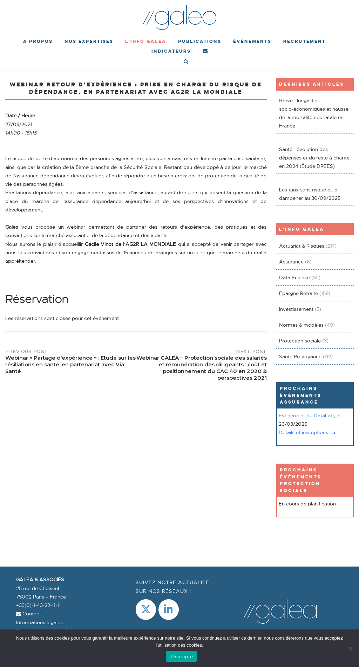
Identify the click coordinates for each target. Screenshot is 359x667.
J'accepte (181, 656)
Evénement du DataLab (306, 415)
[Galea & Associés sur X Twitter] (146, 609)
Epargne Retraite (298, 293)
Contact (28, 613)
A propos (38, 41)
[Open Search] (186, 62)
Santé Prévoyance (300, 356)
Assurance (291, 262)
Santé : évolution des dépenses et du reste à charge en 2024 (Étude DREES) (314, 158)
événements (252, 41)
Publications (199, 41)
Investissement (296, 309)
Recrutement (304, 41)
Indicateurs (171, 51)
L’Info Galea (145, 41)
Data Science (294, 277)
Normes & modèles (301, 325)
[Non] (350, 648)
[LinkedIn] (168, 609)
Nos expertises (89, 41)
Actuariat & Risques (301, 246)
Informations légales (39, 622)
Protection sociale (300, 341)
